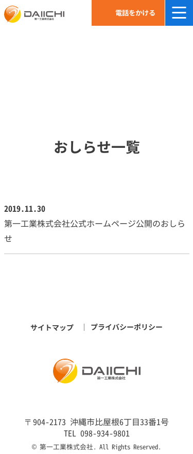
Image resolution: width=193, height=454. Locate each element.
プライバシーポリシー (127, 327)
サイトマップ (52, 327)
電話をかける (135, 13)
